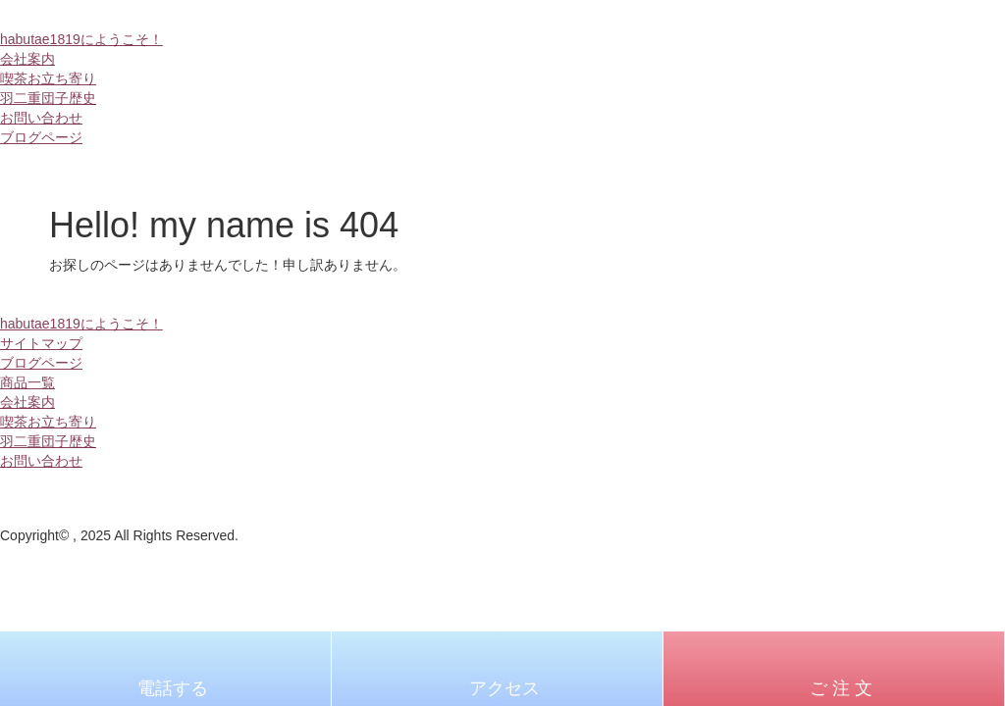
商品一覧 (27, 382)
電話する (172, 688)
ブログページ (41, 137)
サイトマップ (41, 343)
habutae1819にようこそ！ (81, 39)
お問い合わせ (41, 118)
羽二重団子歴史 (48, 98)
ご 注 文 (841, 688)
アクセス (504, 688)
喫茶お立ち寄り (48, 78)
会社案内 (27, 59)
